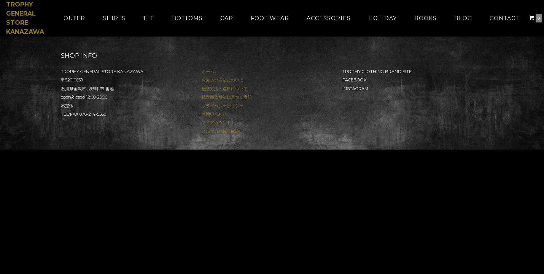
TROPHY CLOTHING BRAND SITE (377, 71)
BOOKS (425, 18)
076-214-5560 (93, 114)
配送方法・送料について (225, 88)
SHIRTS (114, 18)
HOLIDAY (382, 18)
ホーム (208, 71)
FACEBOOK (354, 80)
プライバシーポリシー (222, 105)
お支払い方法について (222, 80)
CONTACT (504, 18)
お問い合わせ (214, 114)
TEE (148, 18)
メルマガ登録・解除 (220, 131)
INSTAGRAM (355, 88)
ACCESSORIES (329, 18)
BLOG (463, 18)
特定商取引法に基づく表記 (227, 97)
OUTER (74, 18)
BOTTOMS (187, 18)
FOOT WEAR (270, 18)
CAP (226, 18)
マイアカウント (216, 122)
